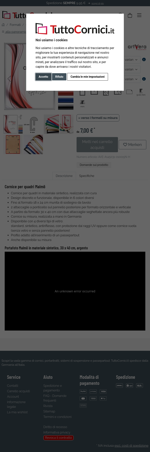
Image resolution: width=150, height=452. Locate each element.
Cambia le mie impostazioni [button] (87, 76)
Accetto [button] (43, 76)
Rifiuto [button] (59, 76)
